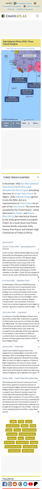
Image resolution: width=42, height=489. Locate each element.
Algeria (24, 426)
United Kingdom (30, 447)
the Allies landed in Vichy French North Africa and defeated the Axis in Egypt (20, 186)
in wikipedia (38, 277)
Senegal (34, 442)
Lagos (35, 70)
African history (12, 426)
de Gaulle (17, 213)
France (17, 430)
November (9, 442)
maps (21, 438)
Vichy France (26, 203)
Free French (18, 206)
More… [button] (35, 123)
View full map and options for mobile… (21, 48)
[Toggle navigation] (37, 16)
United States (14, 451)
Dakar (10, 61)
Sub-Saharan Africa (13, 447)
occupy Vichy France (23, 193)
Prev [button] (16, 123)
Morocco (30, 438)
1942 (21, 422)
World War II (28, 451)
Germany (11, 438)
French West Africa (27, 434)
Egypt (9, 430)
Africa (28, 422)
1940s (13, 422)
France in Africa (29, 430)
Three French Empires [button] (16, 177)
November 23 (22, 442)
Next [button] (25, 123)
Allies (33, 426)
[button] (6, 124)
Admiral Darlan (23, 196)
